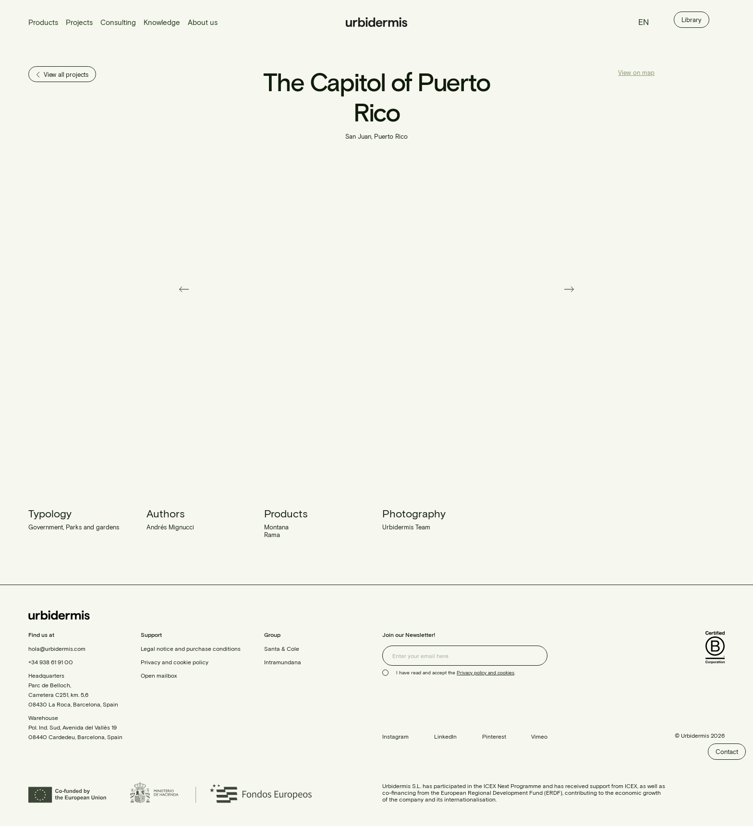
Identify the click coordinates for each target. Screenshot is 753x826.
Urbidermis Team (406, 527)
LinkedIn (445, 736)
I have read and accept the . (455, 672)
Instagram (395, 736)
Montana (276, 527)
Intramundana (282, 662)
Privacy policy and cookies (485, 672)
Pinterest (494, 736)
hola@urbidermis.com (56, 648)
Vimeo (539, 736)
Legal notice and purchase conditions (191, 648)
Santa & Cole (281, 648)
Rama (272, 535)
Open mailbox (159, 675)
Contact (727, 751)
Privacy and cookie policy (174, 662)
